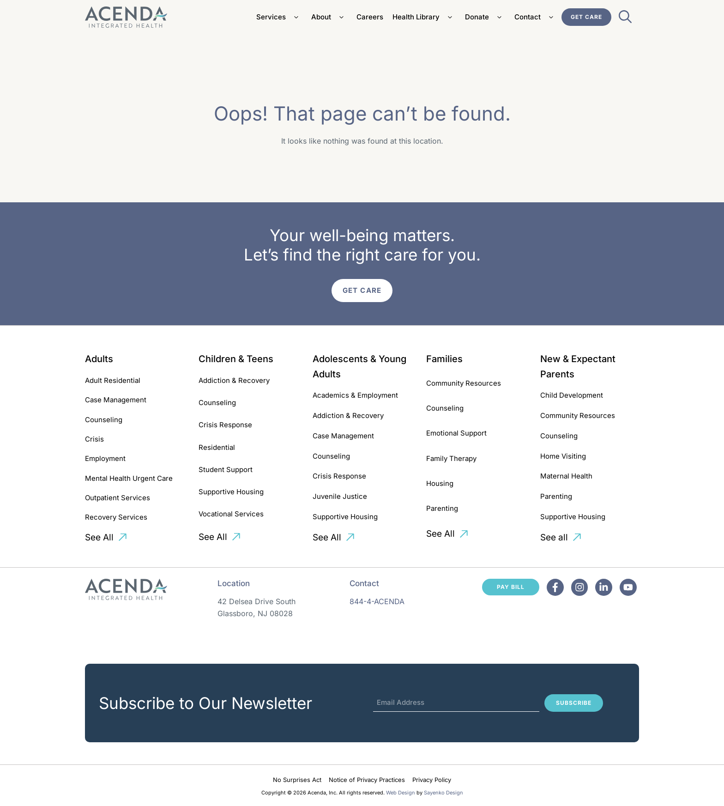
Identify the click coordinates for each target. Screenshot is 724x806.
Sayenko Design (443, 792)
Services (279, 17)
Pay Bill (511, 586)
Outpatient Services (117, 497)
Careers (369, 16)
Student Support (226, 469)
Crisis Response (225, 424)
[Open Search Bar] (625, 19)
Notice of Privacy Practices (367, 779)
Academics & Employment (355, 395)
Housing (439, 483)
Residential (217, 447)
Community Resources (463, 383)
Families (444, 358)
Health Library (424, 17)
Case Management (115, 399)
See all (554, 537)
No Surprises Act (297, 779)
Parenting (442, 508)
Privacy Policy (431, 779)
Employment (105, 458)
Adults (99, 358)
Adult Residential (112, 380)
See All (99, 537)
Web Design (400, 792)
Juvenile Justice (340, 496)
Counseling (103, 419)
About (329, 17)
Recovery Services (116, 517)
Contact (535, 17)
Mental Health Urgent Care (129, 478)
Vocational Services (231, 513)
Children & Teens (236, 358)
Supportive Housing (231, 491)
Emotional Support (456, 433)
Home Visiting (563, 456)
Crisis (94, 439)
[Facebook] (555, 587)
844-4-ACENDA (377, 601)
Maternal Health (566, 476)
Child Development (571, 395)
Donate (485, 17)
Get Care (586, 16)
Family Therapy (451, 458)
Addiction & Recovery (234, 380)
